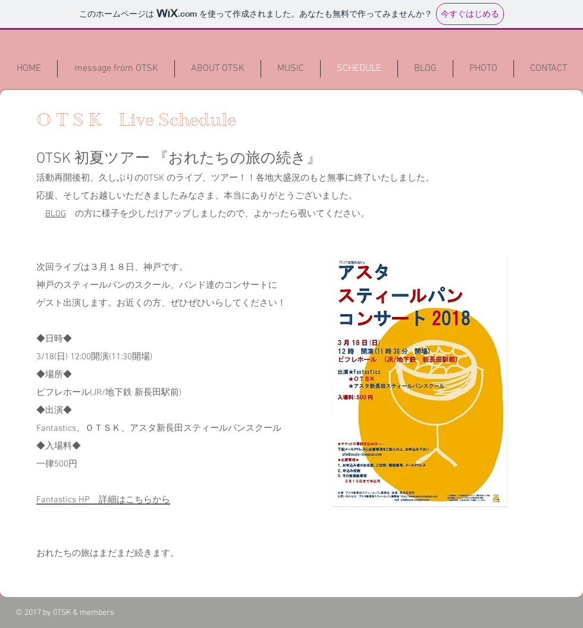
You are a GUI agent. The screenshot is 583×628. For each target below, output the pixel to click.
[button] (425, 68)
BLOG (55, 214)
